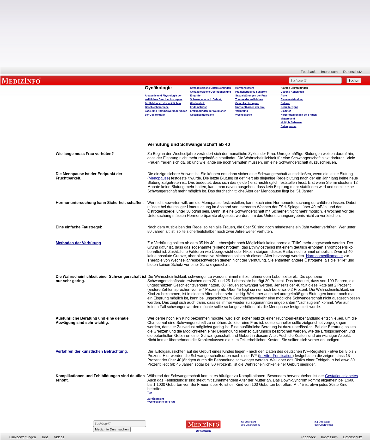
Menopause (159, 178)
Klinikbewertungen (22, 437)
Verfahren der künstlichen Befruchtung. (92, 351)
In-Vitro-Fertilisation (275, 356)
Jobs (45, 437)
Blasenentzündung (292, 99)
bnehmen (292, 91)
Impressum (329, 72)
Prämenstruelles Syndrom (251, 91)
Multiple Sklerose (291, 122)
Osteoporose (289, 126)
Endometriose (198, 107)
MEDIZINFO (22, 80)
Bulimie (285, 103)
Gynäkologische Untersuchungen (210, 87)
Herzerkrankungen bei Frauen (299, 114)
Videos (59, 437)
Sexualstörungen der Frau (251, 95)
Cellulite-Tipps (289, 107)
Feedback (308, 72)
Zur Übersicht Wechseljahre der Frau (161, 400)
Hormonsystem (244, 87)
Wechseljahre (243, 114)
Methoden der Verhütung (78, 243)
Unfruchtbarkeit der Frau (250, 107)
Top (149, 392)
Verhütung (241, 110)
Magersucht (288, 118)
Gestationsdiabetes (341, 376)
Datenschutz (352, 72)
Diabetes (286, 110)
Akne (284, 95)
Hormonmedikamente (324, 256)
